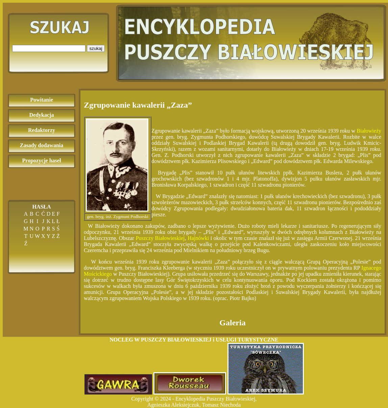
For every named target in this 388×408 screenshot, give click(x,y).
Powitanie (41, 100)
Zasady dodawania (42, 145)
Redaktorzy (41, 130)
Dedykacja (41, 115)
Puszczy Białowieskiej (160, 238)
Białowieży (369, 131)
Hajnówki (198, 238)
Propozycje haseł (41, 160)
